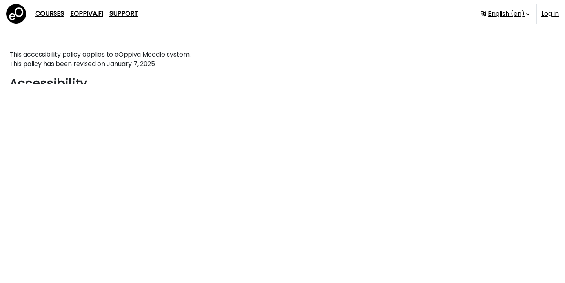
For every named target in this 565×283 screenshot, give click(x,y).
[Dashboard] (16, 14)
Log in (550, 13)
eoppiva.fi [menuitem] (86, 13)
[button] (505, 14)
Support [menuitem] (123, 13)
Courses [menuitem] (49, 13)
